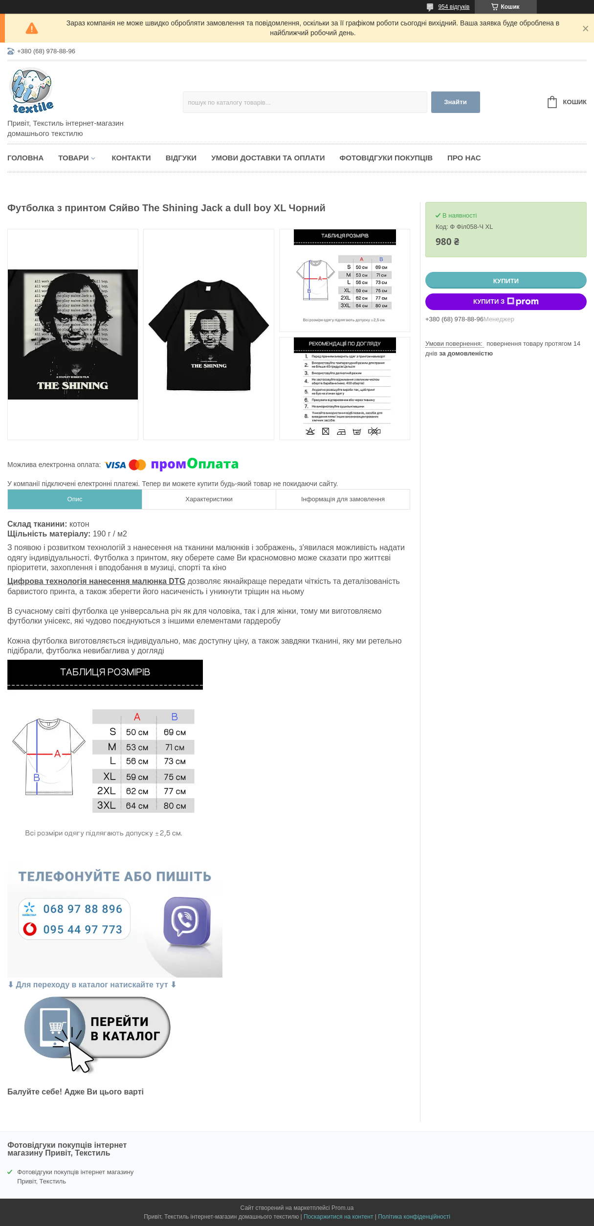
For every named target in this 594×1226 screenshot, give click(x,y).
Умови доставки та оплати (268, 157)
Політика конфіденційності (414, 1216)
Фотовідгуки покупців (386, 157)
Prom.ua (342, 1207)
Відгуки (181, 157)
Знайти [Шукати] (455, 102)
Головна (25, 157)
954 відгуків (453, 6)
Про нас (464, 157)
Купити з (506, 301)
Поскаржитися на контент (338, 1216)
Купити (506, 281)
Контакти (131, 157)
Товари (73, 157)
